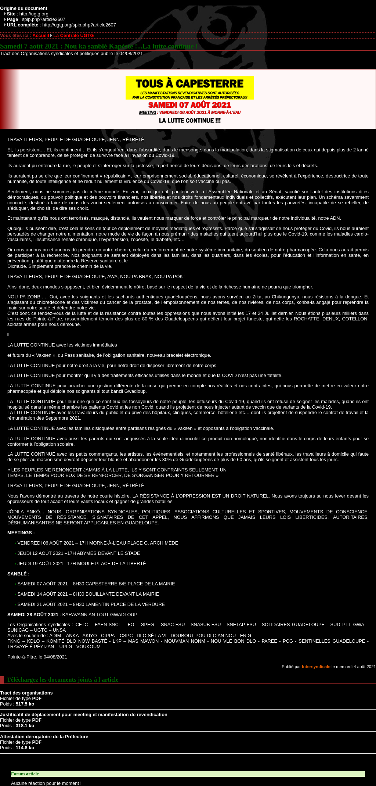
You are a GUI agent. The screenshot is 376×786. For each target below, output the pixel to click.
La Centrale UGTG (73, 35)
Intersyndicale (316, 666)
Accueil (40, 35)
